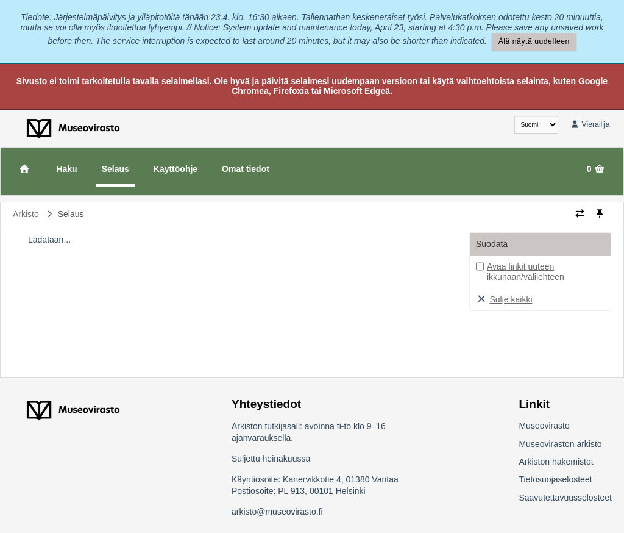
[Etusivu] (24, 169)
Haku (66, 169)
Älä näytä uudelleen (534, 41)
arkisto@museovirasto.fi (277, 512)
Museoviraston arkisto (560, 444)
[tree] (236, 239)
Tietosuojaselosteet (555, 479)
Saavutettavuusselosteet (565, 498)
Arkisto (26, 214)
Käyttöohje (175, 169)
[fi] (536, 125)
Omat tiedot (245, 169)
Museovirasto (544, 426)
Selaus (115, 169)
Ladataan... (49, 240)
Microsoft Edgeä (357, 91)
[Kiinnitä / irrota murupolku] (599, 214)
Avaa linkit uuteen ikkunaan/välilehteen (525, 272)
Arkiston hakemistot (556, 462)
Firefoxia (291, 91)
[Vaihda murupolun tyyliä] (580, 214)
